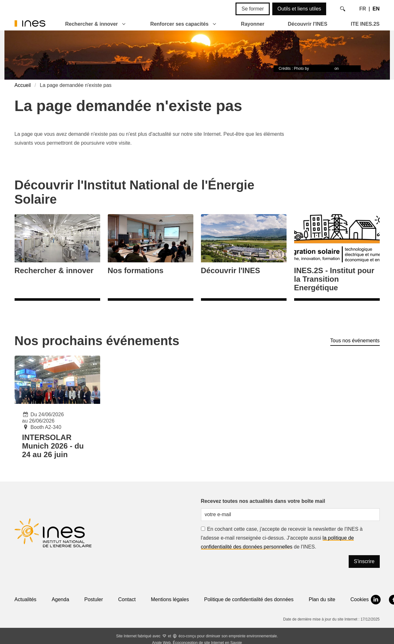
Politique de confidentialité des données (249, 599)
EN (375, 8)
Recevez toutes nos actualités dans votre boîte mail (263, 501)
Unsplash (348, 68)
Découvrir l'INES (307, 24)
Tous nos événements (355, 340)
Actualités (25, 599)
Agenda (60, 599)
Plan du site (322, 599)
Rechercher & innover (91, 24)
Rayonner (252, 24)
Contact (127, 599)
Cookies (360, 599)
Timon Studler (321, 68)
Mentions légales (170, 599)
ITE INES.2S (365, 24)
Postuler (93, 599)
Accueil (23, 85)
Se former (253, 8)
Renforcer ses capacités (179, 24)
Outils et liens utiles (299, 8)
